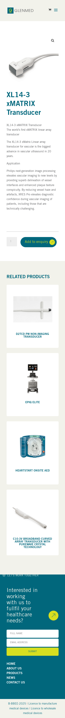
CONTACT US (16, 682)
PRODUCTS (15, 673)
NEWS (11, 678)
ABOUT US (14, 668)
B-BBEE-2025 (17, 703)
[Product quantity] (12, 241)
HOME (11, 664)
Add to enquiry (36, 242)
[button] (53, 41)
